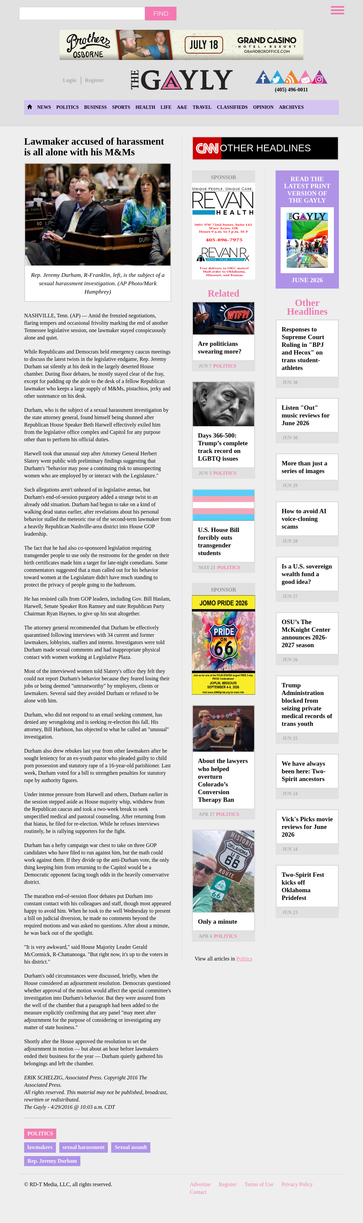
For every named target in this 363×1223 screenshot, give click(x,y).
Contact (198, 1192)
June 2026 (307, 280)
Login (69, 80)
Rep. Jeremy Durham (52, 1161)
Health (145, 107)
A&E (182, 107)
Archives (291, 107)
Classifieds (232, 107)
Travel (202, 107)
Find (160, 13)
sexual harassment (84, 1147)
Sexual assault (131, 1147)
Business (95, 107)
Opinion (263, 107)
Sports (121, 107)
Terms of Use (259, 1184)
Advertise (200, 1184)
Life (165, 107)
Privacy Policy (297, 1184)
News (44, 107)
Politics (67, 107)
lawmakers (40, 1147)
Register (94, 80)
